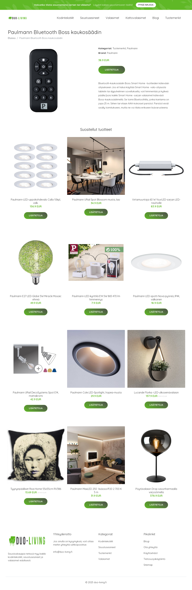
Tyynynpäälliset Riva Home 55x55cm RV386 (35, 491)
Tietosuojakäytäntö (154, 561)
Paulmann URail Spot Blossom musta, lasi (96, 201)
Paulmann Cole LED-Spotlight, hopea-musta (96, 394)
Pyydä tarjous (145, 5)
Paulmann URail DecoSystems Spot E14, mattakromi (36, 396)
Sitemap (148, 567)
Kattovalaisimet (136, 19)
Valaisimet (112, 19)
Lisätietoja (112, 71)
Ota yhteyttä (150, 549)
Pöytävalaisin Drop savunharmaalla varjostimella (156, 492)
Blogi (155, 19)
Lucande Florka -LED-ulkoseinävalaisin (156, 394)
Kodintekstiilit (65, 19)
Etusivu (12, 40)
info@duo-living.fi (62, 554)
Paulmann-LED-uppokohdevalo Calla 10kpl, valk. (36, 203)
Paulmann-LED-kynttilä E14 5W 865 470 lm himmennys (96, 300)
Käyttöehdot (151, 555)
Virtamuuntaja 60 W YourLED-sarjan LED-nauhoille (156, 203)
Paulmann (132, 50)
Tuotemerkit (173, 19)
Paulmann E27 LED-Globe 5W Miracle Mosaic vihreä (35, 300)
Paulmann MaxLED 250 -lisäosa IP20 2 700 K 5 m (96, 492)
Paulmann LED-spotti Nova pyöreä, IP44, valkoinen (156, 300)
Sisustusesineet (89, 19)
